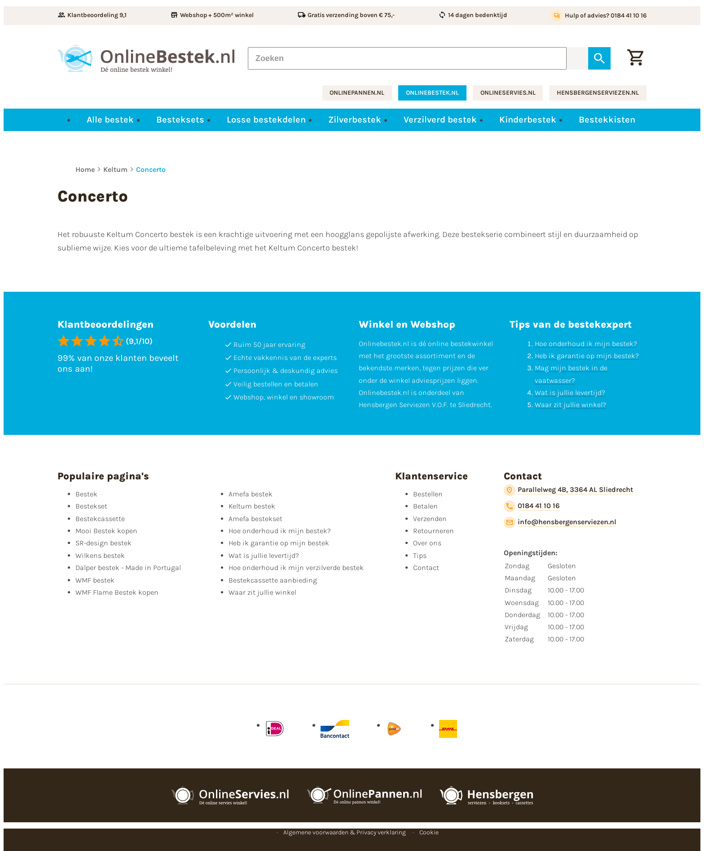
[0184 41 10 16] (532, 506)
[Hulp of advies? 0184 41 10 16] (599, 16)
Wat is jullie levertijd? (570, 392)
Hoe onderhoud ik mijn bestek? (586, 343)
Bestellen (428, 494)
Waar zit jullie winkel (262, 592)
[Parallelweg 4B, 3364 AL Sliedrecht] (568, 490)
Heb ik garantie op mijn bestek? (587, 355)
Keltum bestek (252, 506)
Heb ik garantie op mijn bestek (279, 543)
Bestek (86, 494)
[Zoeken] (407, 58)
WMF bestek (94, 580)
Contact (426, 567)
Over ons (427, 543)
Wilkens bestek (100, 555)
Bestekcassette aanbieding (273, 580)
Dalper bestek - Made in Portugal (128, 567)
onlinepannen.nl (357, 93)
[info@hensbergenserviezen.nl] (560, 522)
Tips (420, 555)
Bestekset (91, 506)
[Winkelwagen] (635, 58)
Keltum (115, 169)
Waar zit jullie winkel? (570, 404)
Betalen (425, 506)
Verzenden (430, 518)
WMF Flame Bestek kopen (116, 592)
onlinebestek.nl (432, 93)
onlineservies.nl (508, 93)
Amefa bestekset (255, 518)
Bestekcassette (100, 518)
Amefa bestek (251, 494)
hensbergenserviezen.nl (598, 93)
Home (85, 169)
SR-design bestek (103, 543)
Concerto (151, 169)
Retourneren (433, 530)
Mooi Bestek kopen (106, 530)
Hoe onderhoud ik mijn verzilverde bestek (296, 567)
